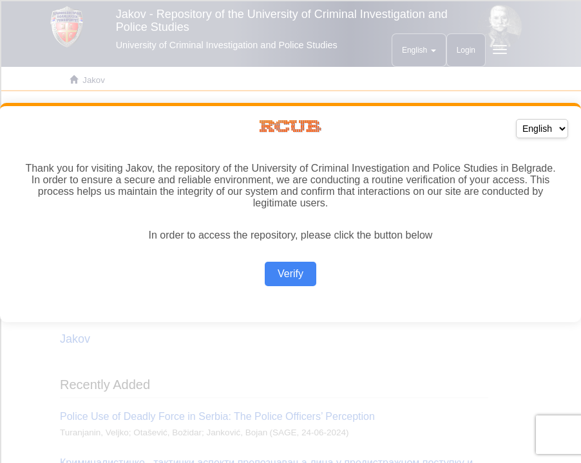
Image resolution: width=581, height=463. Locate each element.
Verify (290, 273)
